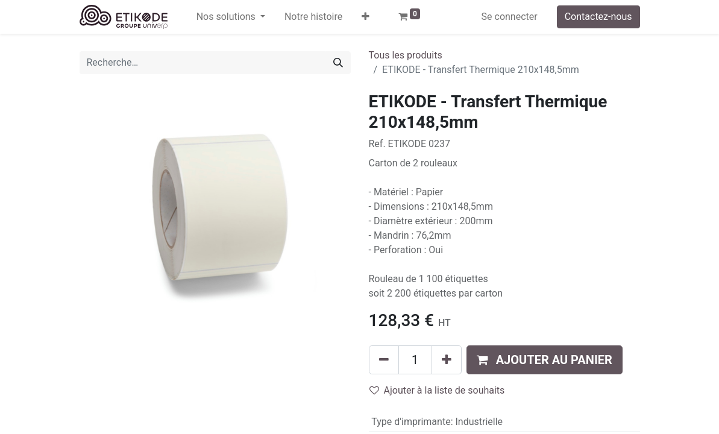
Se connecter (510, 16)
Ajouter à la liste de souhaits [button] (437, 390)
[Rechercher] (338, 62)
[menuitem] (313, 17)
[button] (365, 17)
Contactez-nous (598, 16)
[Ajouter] (447, 359)
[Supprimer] (384, 359)
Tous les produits (405, 55)
